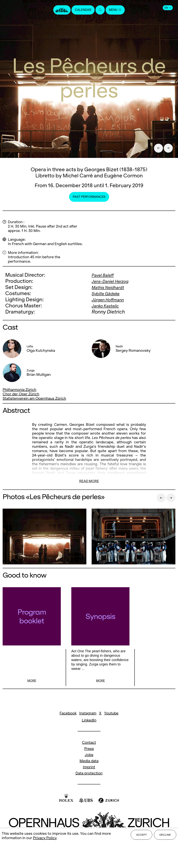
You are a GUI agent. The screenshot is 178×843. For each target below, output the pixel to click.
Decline (165, 836)
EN (168, 7)
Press (89, 749)
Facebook (68, 714)
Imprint (89, 767)
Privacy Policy (45, 839)
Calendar (82, 10)
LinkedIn (89, 721)
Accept (141, 836)
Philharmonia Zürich (19, 390)
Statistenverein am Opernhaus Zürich (34, 398)
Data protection (89, 774)
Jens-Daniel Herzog (114, 281)
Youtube (111, 714)
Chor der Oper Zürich (21, 394)
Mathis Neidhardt (112, 287)
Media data (89, 761)
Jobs (89, 755)
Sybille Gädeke (109, 293)
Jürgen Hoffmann (111, 299)
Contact (89, 743)
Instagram (87, 714)
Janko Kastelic (108, 305)
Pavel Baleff (105, 275)
